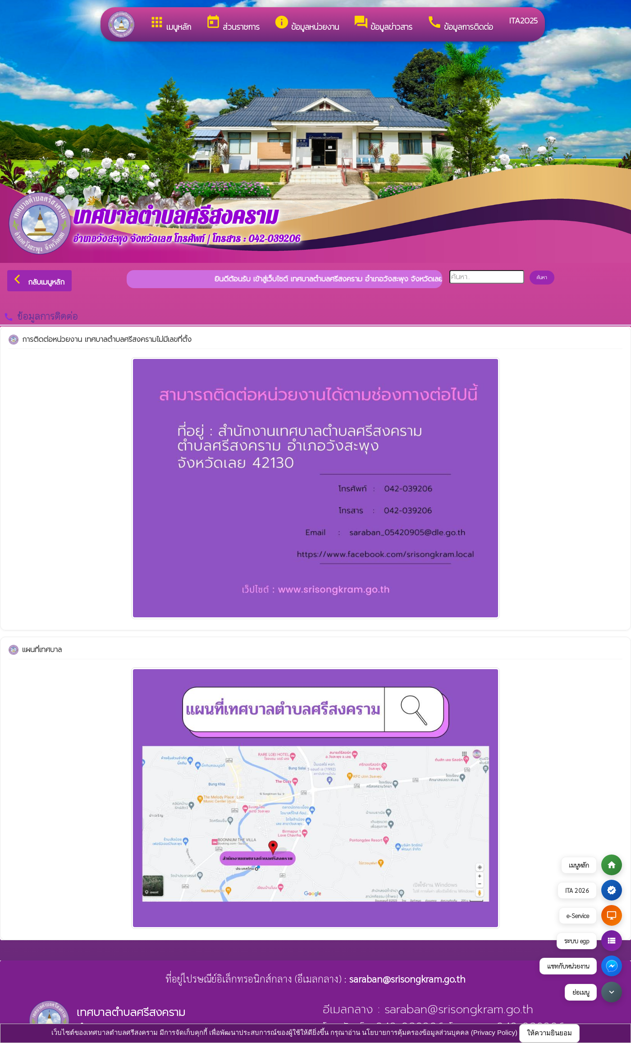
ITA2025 (523, 20)
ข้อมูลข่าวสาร (382, 23)
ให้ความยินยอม (549, 1033)
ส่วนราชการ (233, 23)
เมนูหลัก (170, 23)
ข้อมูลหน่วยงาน (306, 23)
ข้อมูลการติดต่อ (460, 23)
